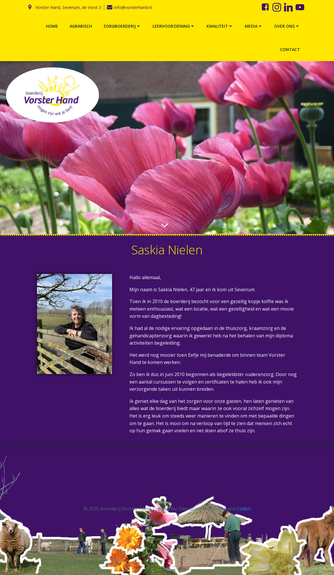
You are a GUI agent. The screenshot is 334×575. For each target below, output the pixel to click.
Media (254, 26)
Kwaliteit (220, 26)
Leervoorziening (174, 26)
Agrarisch (81, 26)
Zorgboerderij (122, 26)
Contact (290, 49)
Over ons (287, 26)
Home (52, 26)
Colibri (244, 509)
